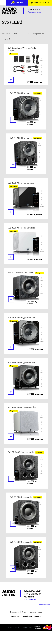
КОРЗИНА (18, 3)
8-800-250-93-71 (34, 10)
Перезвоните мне (35, 12)
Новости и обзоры (35, 612)
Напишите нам (44, 604)
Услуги (24, 612)
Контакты (37, 616)
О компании (14, 612)
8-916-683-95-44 (32, 594)
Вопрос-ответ (16, 616)
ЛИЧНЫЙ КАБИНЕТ (41, 3)
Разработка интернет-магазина (19, 628)
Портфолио (27, 616)
